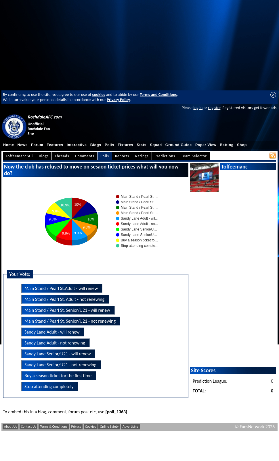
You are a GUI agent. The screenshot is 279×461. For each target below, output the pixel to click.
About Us (10, 427)
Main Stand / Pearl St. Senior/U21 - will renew (67, 310)
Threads (62, 156)
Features (55, 145)
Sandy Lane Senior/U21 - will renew (57, 354)
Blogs (95, 145)
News (23, 145)
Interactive (77, 145)
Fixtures (125, 145)
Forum (37, 145)
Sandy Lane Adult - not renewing (54, 343)
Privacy (76, 427)
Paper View (205, 145)
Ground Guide (178, 145)
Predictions (165, 156)
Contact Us (28, 427)
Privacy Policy (118, 99)
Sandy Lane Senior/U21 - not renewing (60, 364)
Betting (227, 145)
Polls (109, 145)
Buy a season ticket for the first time (57, 375)
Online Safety (109, 427)
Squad (156, 145)
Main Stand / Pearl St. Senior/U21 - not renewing (70, 321)
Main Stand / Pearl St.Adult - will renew (61, 288)
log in (197, 107)
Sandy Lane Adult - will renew (51, 332)
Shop (242, 145)
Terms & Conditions (53, 427)
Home (8, 145)
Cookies (90, 427)
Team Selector (194, 156)
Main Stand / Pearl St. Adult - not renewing (64, 299)
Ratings (142, 156)
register (214, 107)
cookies (98, 94)
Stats (141, 145)
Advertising (130, 427)
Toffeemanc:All (19, 156)
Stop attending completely (48, 386)
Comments (84, 156)
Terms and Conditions (158, 94)
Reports (122, 156)
